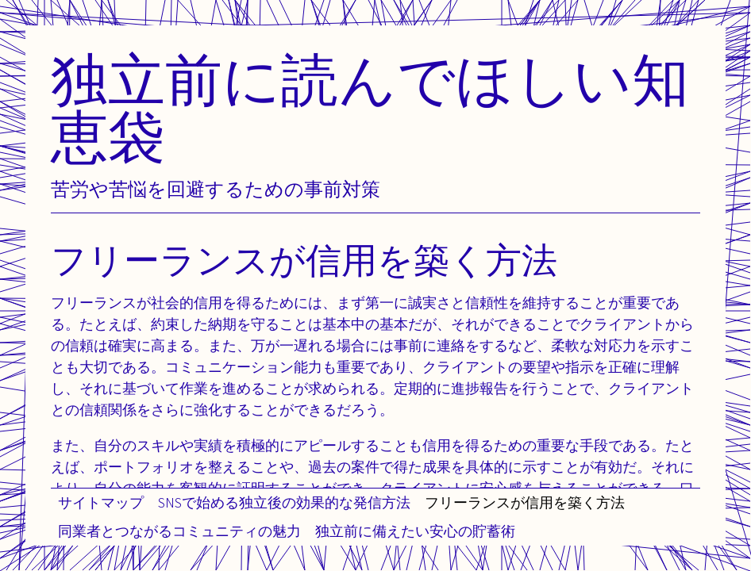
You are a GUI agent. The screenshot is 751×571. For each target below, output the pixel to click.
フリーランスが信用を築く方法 (525, 502)
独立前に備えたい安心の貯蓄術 (415, 531)
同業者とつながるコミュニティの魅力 (179, 531)
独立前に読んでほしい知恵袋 (370, 107)
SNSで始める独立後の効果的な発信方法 (284, 502)
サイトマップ (101, 502)
